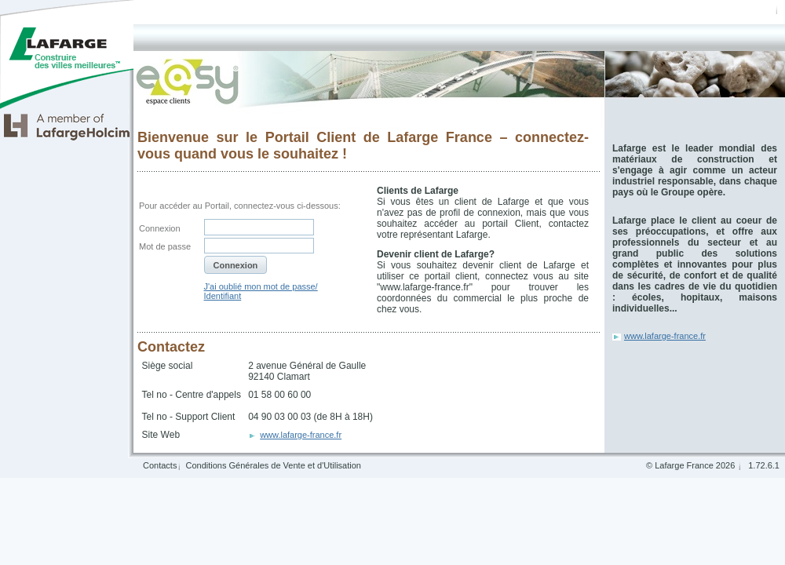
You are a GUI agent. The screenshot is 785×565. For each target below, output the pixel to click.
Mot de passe (165, 246)
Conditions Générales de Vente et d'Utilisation (272, 465)
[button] (236, 265)
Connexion (160, 228)
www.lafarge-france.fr (665, 336)
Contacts (160, 465)
